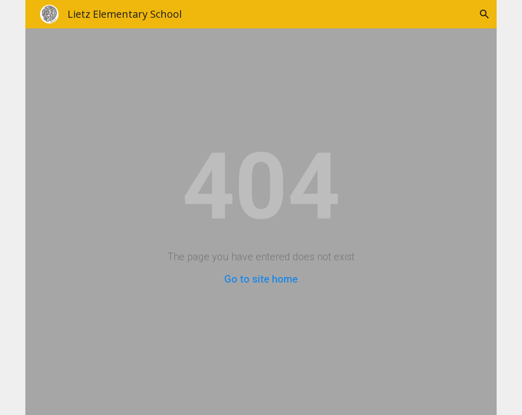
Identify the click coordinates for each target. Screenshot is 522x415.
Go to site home (261, 279)
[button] (484, 14)
